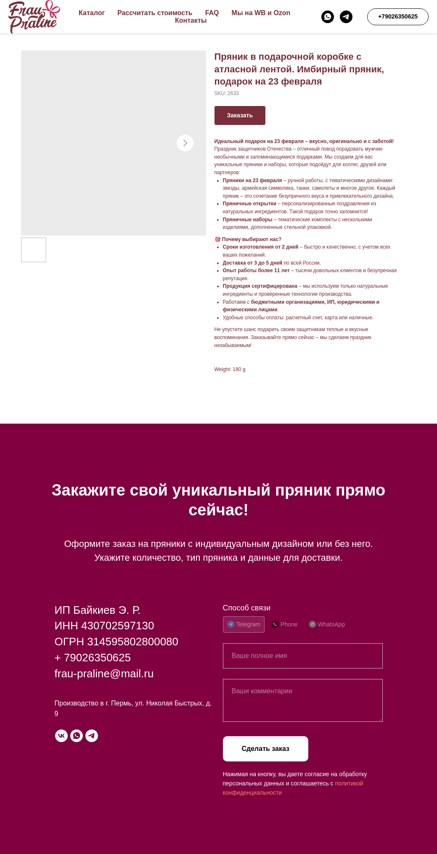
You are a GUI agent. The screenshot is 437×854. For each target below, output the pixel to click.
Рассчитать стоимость (155, 12)
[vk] (61, 735)
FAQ (212, 12)
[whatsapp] (327, 17)
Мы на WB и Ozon (261, 12)
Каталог (92, 12)
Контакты (191, 20)
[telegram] (346, 17)
